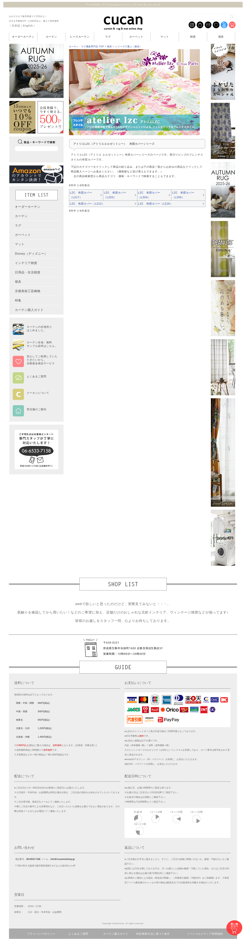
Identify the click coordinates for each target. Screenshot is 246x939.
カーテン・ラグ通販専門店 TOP (86, 46)
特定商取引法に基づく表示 (153, 933)
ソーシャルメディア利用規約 (205, 933)
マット (164, 36)
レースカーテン (80, 36)
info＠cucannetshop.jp (62, 859)
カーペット (136, 36)
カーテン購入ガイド (115, 933)
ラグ (108, 36)
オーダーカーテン (23, 36)
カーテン (51, 36)
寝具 (221, 36)
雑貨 (193, 36)
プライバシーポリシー (41, 933)
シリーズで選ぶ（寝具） (128, 46)
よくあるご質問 (78, 933)
